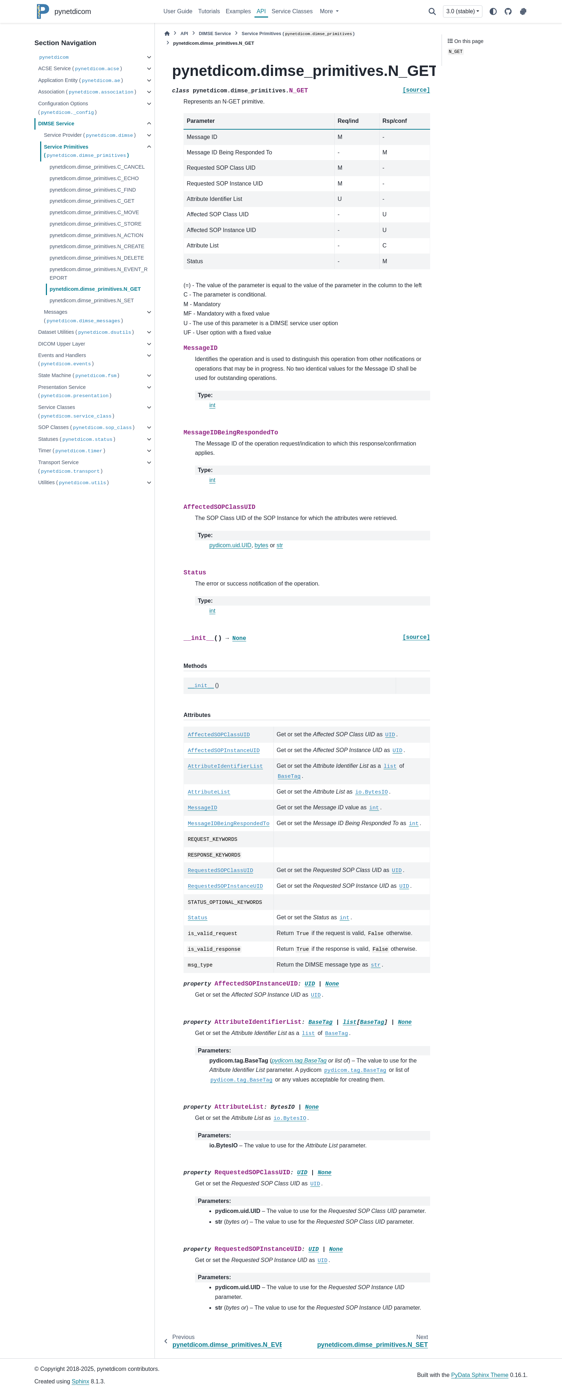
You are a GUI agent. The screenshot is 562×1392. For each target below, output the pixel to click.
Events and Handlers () (66, 360)
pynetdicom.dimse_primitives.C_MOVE (94, 212)
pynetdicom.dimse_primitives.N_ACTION (96, 235)
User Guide (177, 11)
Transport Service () (70, 467)
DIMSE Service (56, 123)
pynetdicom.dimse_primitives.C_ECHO (94, 178)
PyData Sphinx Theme (480, 1375)
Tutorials (209, 11)
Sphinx (80, 1381)
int (212, 405)
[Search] (432, 11)
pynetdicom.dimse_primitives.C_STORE (95, 224)
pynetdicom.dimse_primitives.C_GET (91, 201)
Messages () (83, 316)
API (261, 11)
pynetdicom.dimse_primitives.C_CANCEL (97, 167)
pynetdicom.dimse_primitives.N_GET (94, 289)
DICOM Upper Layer (61, 344)
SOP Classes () (86, 427)
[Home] (167, 33)
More (327, 11)
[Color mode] (493, 11)
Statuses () (76, 439)
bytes (261, 545)
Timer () (71, 451)
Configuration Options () (67, 108)
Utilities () (73, 483)
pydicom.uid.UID (230, 545)
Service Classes (292, 11)
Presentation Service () (74, 392)
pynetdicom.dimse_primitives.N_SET (91, 300)
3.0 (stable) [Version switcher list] (460, 11)
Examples (238, 11)
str (280, 545)
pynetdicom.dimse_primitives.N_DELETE (96, 258)
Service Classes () (76, 412)
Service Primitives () (86, 151)
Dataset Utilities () (86, 332)
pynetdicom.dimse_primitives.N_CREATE (96, 246)
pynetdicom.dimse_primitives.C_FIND (92, 190)
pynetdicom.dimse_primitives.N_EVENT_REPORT (98, 273)
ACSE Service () (80, 69)
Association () (87, 92)
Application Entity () (80, 80)
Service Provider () (89, 135)
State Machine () (78, 375)
